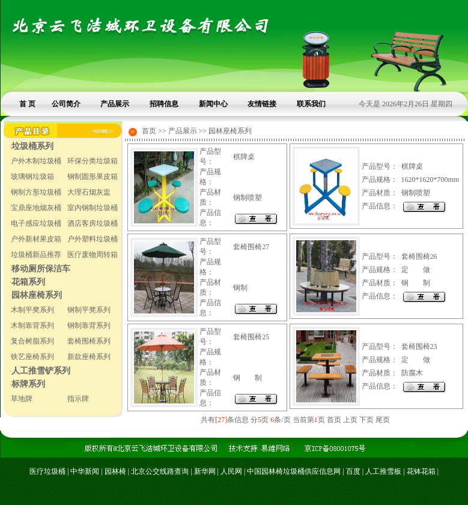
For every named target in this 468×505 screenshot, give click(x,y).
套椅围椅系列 (89, 341)
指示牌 (78, 399)
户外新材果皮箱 (36, 239)
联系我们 (311, 104)
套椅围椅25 (251, 337)
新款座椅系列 (89, 356)
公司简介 (66, 104)
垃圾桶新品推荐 (36, 254)
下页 (366, 420)
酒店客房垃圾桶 (92, 223)
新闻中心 (213, 104)
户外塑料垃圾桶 (92, 239)
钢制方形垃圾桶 (36, 192)
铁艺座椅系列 (32, 356)
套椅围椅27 (251, 247)
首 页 (27, 104)
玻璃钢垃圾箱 (32, 176)
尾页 (382, 420)
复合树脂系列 (32, 341)
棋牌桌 (244, 157)
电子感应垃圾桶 (36, 223)
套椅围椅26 (419, 256)
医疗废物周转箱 (92, 254)
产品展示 (114, 104)
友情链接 (262, 104)
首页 (334, 420)
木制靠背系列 (32, 325)
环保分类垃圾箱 (92, 161)
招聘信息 (164, 104)
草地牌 (21, 399)
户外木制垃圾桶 (36, 161)
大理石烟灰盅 (89, 192)
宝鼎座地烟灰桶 (36, 208)
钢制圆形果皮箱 (92, 176)
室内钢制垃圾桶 (92, 208)
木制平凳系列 (32, 310)
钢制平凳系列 (89, 310)
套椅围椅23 (419, 346)
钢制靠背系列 (89, 325)
